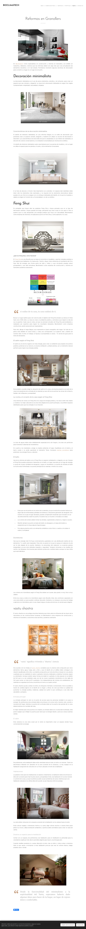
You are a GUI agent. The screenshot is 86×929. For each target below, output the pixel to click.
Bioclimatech (19, 64)
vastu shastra (36, 668)
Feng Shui (18, 259)
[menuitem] (42, 5)
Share (16, 909)
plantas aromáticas (63, 450)
